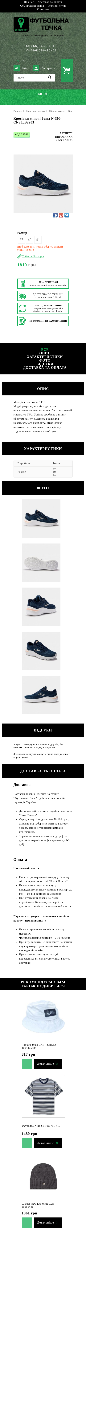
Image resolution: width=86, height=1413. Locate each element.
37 (21, 240)
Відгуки (44, 364)
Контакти (43, 9)
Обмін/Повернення (32, 5)
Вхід (21, 68)
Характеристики (45, 357)
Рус (23, 60)
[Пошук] (34, 78)
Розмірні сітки (57, 5)
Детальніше (45, 1063)
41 (38, 240)
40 (29, 240)
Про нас (29, 2)
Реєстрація (44, 68)
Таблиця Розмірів (33, 256)
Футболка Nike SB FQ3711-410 (41, 1125)
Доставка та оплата (50, 2)
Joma (56, 463)
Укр (17, 60)
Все (45, 349)
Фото (45, 360)
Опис (45, 353)
